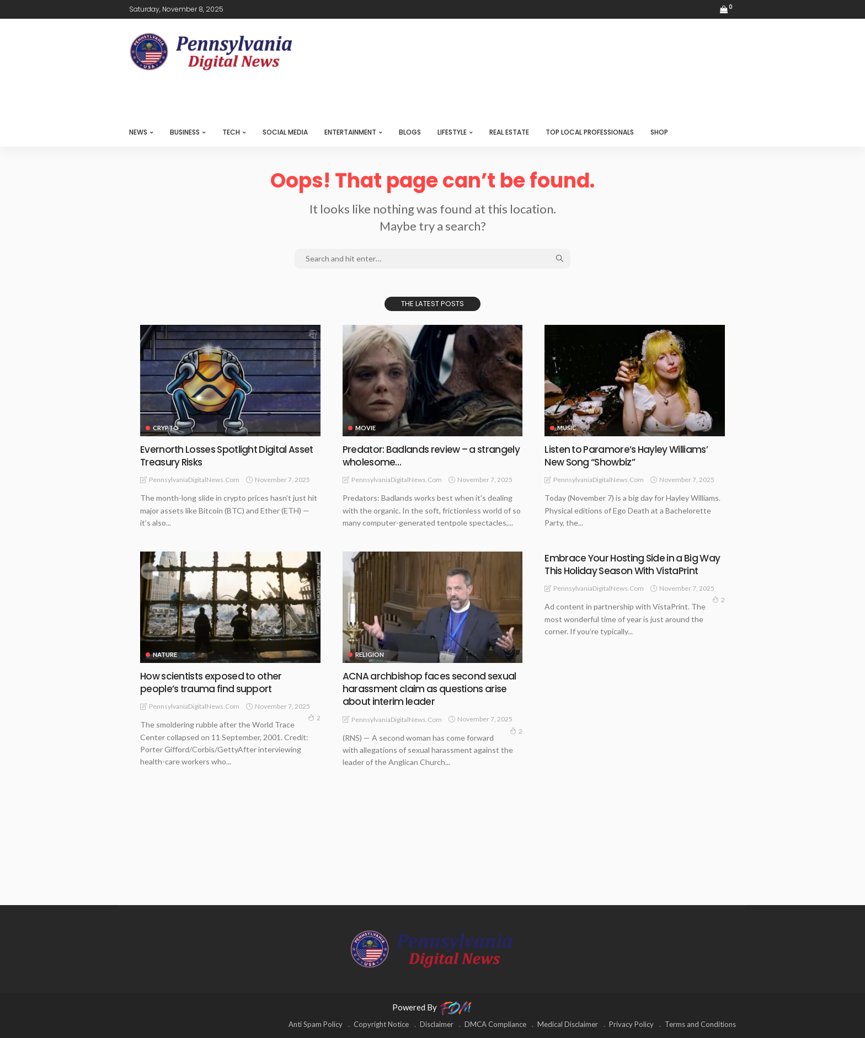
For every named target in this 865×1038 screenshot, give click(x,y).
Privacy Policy (631, 1024)
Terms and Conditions (700, 1024)
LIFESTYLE (452, 132)
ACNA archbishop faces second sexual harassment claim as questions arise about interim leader (431, 689)
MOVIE (365, 428)
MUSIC (566, 428)
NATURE (165, 654)
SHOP (659, 132)
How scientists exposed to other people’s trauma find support (213, 682)
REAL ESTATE (509, 132)
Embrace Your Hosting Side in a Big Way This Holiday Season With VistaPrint (634, 564)
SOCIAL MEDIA (285, 132)
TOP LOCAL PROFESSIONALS (590, 132)
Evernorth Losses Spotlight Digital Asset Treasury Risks (230, 455)
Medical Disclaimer (567, 1024)
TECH (231, 132)
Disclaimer (436, 1024)
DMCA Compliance (495, 1024)
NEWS (138, 132)
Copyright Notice (381, 1024)
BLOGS (410, 132)
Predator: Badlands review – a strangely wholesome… (411, 455)
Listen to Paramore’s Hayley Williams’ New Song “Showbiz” (628, 455)
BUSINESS (185, 132)
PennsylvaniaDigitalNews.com (194, 479)
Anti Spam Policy (316, 1024)
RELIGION (369, 654)
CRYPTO (166, 428)
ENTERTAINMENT (350, 132)
